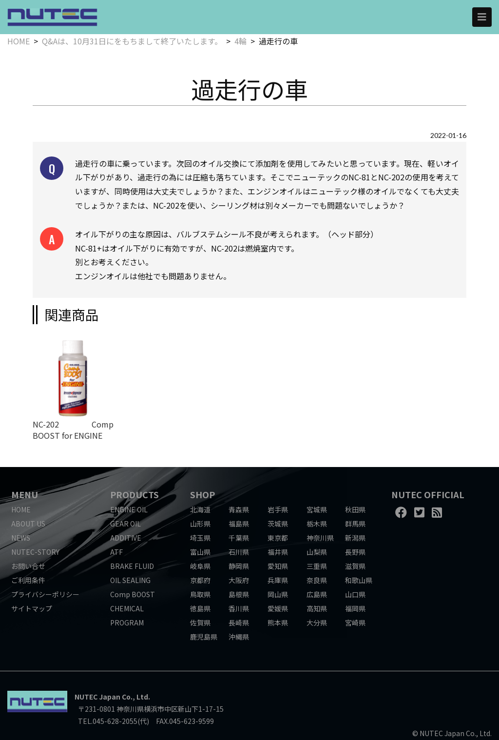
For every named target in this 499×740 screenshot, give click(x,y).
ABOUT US (28, 523)
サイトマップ (31, 608)
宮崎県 (355, 622)
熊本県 (278, 622)
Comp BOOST (132, 594)
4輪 (240, 41)
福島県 (239, 523)
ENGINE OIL (129, 509)
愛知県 (278, 566)
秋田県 (355, 509)
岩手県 (278, 509)
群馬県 (355, 523)
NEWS (20, 538)
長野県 (355, 552)
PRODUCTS (134, 494)
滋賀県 (355, 566)
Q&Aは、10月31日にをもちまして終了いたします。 (132, 41)
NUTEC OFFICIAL (427, 494)
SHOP (202, 494)
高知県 (317, 608)
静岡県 (239, 566)
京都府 (200, 580)
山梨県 (317, 552)
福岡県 (355, 608)
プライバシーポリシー (45, 594)
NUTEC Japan (97, 696)
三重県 (317, 566)
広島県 (317, 594)
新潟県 (355, 538)
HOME (18, 41)
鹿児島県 (203, 637)
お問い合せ (28, 566)
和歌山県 (358, 580)
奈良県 (317, 580)
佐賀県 (200, 622)
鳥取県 (200, 594)
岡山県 (278, 594)
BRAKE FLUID (132, 566)
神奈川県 (320, 538)
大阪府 (239, 580)
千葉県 (239, 538)
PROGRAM (127, 622)
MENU (24, 494)
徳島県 (200, 608)
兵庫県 (278, 580)
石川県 (239, 552)
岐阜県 (200, 566)
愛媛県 (278, 608)
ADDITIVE (125, 538)
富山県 (200, 552)
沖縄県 (239, 637)
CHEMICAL (127, 608)
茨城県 (278, 523)
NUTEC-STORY (35, 552)
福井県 (278, 552)
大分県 (317, 622)
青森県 (239, 509)
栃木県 (317, 523)
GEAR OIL (125, 523)
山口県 (355, 594)
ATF (116, 552)
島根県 (239, 594)
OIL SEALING (130, 580)
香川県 (239, 608)
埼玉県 (200, 538)
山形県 (200, 523)
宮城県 (317, 509)
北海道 (200, 509)
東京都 (278, 538)
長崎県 (239, 622)
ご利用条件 (28, 580)
